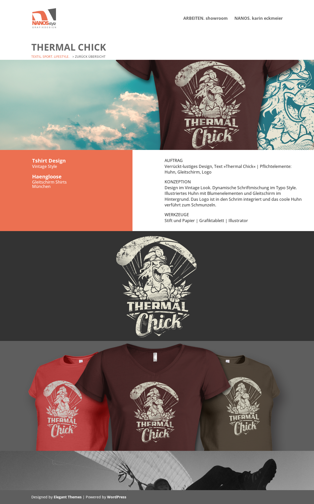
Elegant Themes (68, 497)
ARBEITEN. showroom (205, 18)
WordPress (116, 497)
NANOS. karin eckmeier (258, 18)
